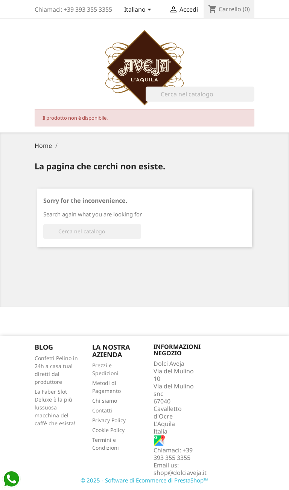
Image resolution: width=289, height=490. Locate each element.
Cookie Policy (108, 430)
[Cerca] (200, 94)
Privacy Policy (109, 420)
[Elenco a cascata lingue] (139, 10)
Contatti (102, 410)
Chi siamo (104, 400)
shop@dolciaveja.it (180, 473)
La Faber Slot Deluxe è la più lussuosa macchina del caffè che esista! (55, 407)
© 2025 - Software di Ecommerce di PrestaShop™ (144, 480)
